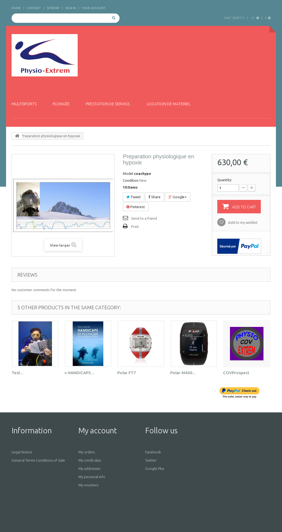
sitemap (53, 8)
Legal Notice (22, 452)
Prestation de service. (108, 103)
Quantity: (224, 180)
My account (97, 430)
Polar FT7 (126, 372)
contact (34, 8)
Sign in (70, 8)
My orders (86, 452)
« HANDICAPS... (79, 372)
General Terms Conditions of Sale (38, 460)
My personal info (91, 477)
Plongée (61, 103)
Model (128, 173)
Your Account (93, 8)
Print (135, 226)
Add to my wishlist (242, 222)
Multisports (24, 103)
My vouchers (88, 485)
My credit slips (89, 460)
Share (155, 197)
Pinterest (135, 207)
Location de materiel (169, 103)
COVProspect (236, 372)
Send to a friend (144, 218)
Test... (17, 372)
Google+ (178, 197)
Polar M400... (183, 372)
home (16, 8)
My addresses (89, 468)
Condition (131, 180)
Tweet (133, 197)
